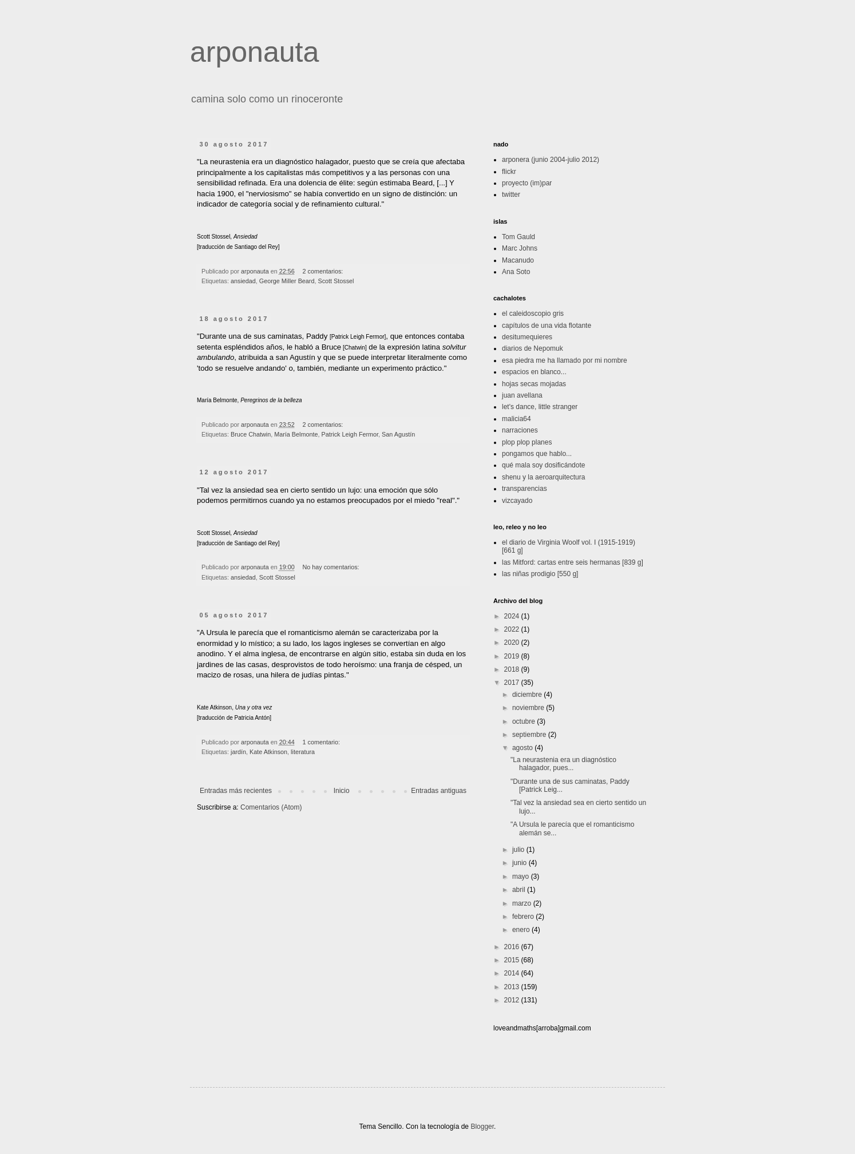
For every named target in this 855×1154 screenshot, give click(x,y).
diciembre (528, 695)
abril (519, 890)
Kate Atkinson (268, 751)
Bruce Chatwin (251, 434)
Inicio (342, 791)
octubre (524, 721)
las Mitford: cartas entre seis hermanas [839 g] (572, 562)
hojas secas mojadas (534, 384)
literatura (303, 751)
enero (522, 930)
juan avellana (522, 395)
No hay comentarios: (332, 567)
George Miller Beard (287, 280)
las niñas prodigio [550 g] (540, 574)
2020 (512, 643)
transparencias (524, 489)
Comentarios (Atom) (271, 807)
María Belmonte (296, 434)
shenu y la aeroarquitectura (543, 477)
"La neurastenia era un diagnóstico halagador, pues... (563, 764)
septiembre (530, 735)
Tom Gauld (518, 237)
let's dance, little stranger (539, 407)
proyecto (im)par (527, 183)
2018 (512, 669)
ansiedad (243, 280)
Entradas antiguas (438, 791)
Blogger (482, 1127)
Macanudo (518, 260)
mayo (521, 877)
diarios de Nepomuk (532, 348)
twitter (511, 195)
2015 (512, 960)
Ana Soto (516, 272)
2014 (512, 973)
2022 (512, 629)
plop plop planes (527, 442)
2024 (512, 616)
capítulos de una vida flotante (546, 326)
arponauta (254, 52)
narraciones (520, 430)
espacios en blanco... (534, 372)
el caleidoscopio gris (533, 314)
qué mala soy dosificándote (543, 465)
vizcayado (517, 501)
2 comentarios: (324, 271)
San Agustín (398, 434)
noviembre (529, 708)
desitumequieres (527, 337)
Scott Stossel (336, 280)
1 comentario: (322, 742)
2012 (512, 1000)
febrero (524, 917)
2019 (512, 656)
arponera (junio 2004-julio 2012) (550, 160)
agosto (523, 748)
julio (519, 850)
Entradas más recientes (236, 791)
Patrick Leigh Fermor (349, 434)
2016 (512, 947)
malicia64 (516, 419)
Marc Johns (519, 248)
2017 (512, 683)
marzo (522, 903)
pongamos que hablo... (537, 454)
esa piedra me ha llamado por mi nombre (564, 360)
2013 (512, 987)
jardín (238, 751)
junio (520, 863)
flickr (509, 172)
